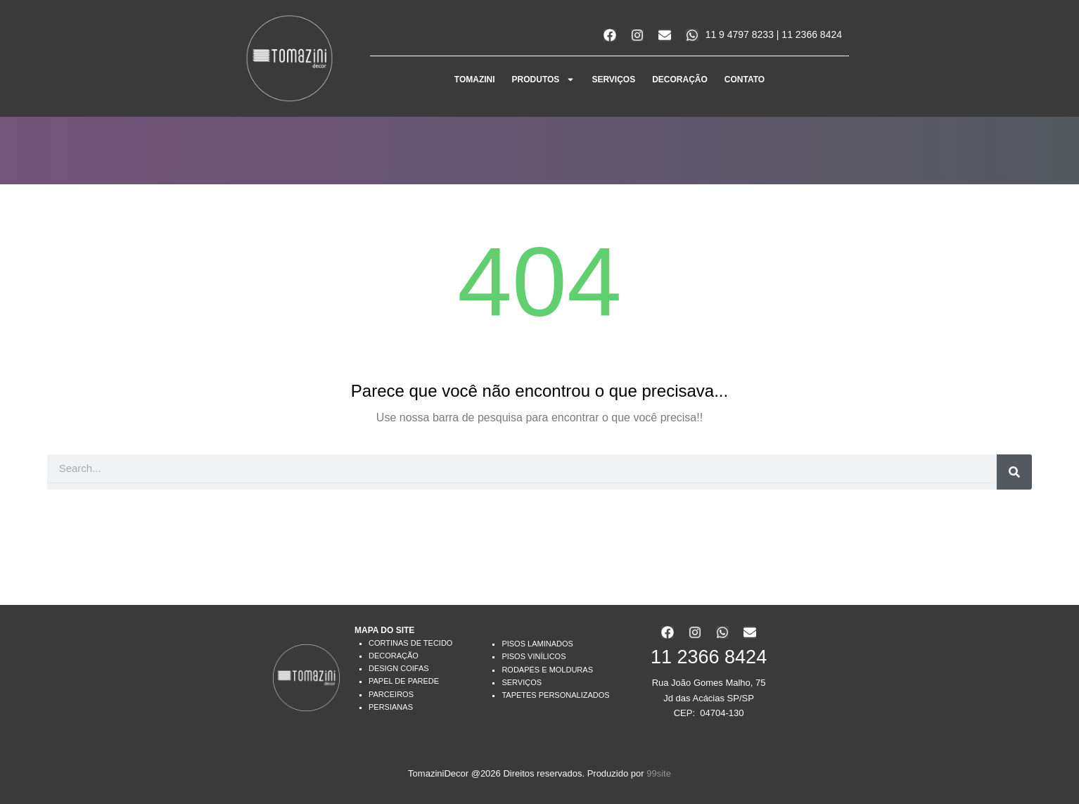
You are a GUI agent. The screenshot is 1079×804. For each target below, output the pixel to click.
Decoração (394, 655)
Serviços (522, 682)
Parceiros (391, 694)
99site (658, 773)
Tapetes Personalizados (555, 695)
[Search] (1014, 472)
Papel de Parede (404, 681)
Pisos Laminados (537, 643)
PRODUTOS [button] (543, 79)
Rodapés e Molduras (547, 669)
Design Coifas (399, 668)
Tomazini (474, 79)
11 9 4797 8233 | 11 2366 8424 (774, 34)
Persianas (391, 707)
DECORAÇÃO (680, 79)
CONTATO (744, 79)
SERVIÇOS (613, 79)
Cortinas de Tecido (410, 643)
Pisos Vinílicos (534, 656)
